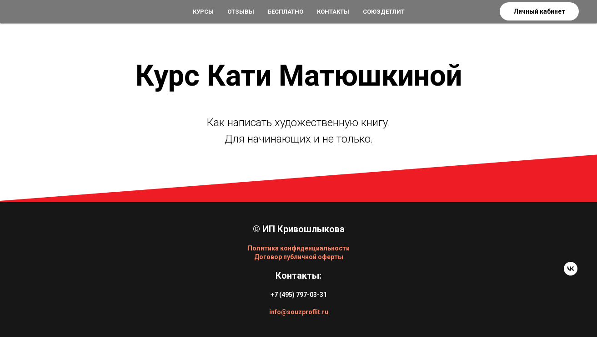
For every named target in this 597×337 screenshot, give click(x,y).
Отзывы (240, 11)
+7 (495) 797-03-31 (299, 294)
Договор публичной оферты (298, 256)
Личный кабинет (539, 11)
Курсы (203, 11)
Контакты (333, 11)
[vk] (570, 273)
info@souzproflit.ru (298, 312)
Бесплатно (285, 11)
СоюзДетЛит (384, 11)
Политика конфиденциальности (299, 248)
